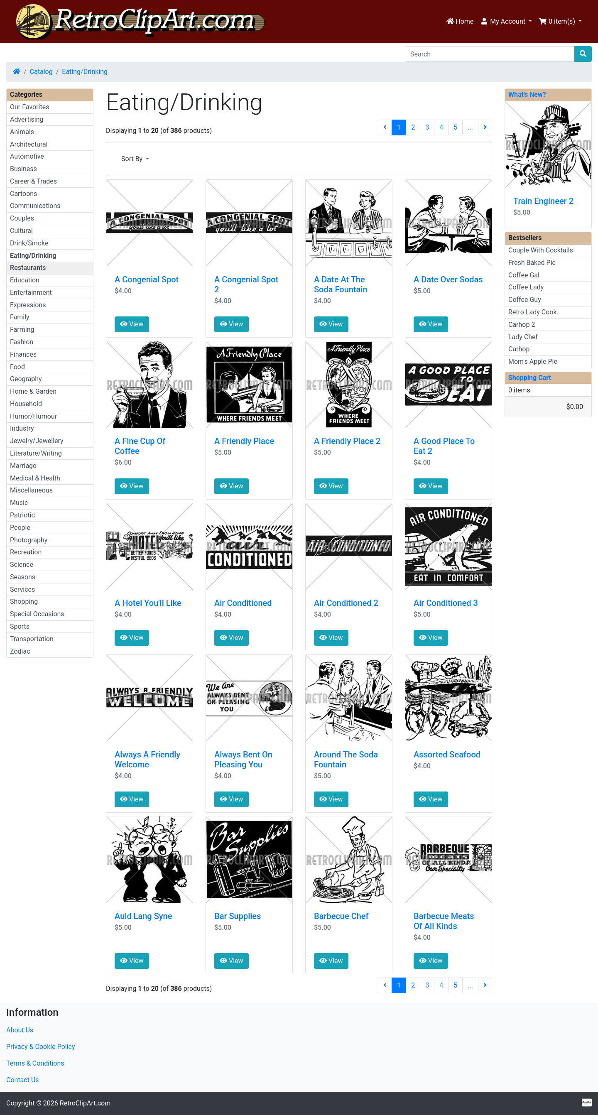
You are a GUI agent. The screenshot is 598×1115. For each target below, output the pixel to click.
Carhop (518, 349)
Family (19, 317)
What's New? (527, 94)
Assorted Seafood (447, 755)
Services (22, 589)
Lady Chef (523, 337)
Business (23, 169)
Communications (35, 206)
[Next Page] (485, 127)
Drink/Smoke (29, 243)
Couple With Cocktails (540, 250)
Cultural (21, 231)
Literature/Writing (36, 453)
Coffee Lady (526, 287)
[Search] (490, 54)
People (20, 528)
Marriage (23, 466)
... (470, 127)
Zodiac (20, 651)
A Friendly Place (244, 441)
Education (24, 280)
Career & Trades (33, 181)
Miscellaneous (31, 490)
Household (26, 404)
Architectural (29, 144)
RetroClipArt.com (85, 1103)
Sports (19, 626)
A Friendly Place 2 (347, 441)
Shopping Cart (529, 378)
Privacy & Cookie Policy (40, 1047)
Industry (22, 428)
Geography (26, 379)
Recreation (26, 552)
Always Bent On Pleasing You (243, 759)
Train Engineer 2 (543, 201)
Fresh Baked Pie (532, 263)
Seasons (22, 577)
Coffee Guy (524, 300)
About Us (19, 1030)
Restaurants (28, 268)
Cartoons (23, 194)
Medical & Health (35, 478)
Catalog (41, 72)
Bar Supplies (237, 916)
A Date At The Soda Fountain (341, 284)
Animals (22, 132)
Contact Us (22, 1080)
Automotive (27, 156)
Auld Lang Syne (143, 916)
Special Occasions (37, 614)
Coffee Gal (523, 275)
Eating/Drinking (85, 72)
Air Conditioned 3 (446, 603)
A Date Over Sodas (448, 279)
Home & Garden (33, 391)
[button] (506, 21)
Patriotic (22, 515)
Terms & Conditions (35, 1063)
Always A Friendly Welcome (147, 759)
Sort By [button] (132, 159)
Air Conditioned (243, 603)
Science (21, 565)
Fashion (21, 342)
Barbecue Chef (341, 916)
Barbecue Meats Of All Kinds (444, 921)
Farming (22, 329)
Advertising (27, 119)
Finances (23, 354)
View (132, 324)
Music (19, 503)
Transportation (32, 639)
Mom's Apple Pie (532, 361)
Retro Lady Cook (532, 312)
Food (17, 367)
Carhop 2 (521, 324)
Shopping (24, 601)
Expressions (28, 305)
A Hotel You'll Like (148, 603)
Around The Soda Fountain (346, 759)
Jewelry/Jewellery (37, 441)
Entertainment (31, 293)
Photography (28, 540)
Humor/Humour (33, 416)
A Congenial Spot (147, 279)
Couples (22, 218)
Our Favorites (29, 107)
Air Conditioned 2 (346, 603)
